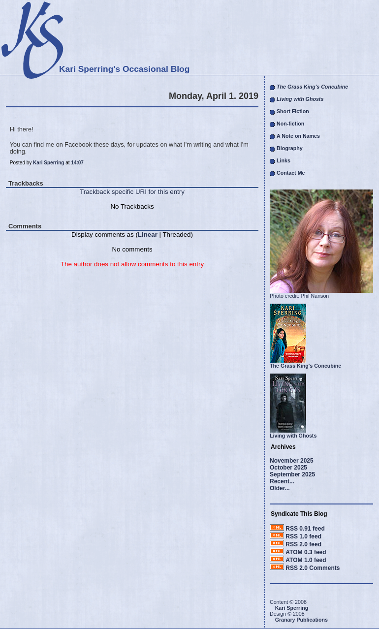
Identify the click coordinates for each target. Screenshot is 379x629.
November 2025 (292, 460)
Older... (280, 488)
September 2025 (292, 474)
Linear (148, 234)
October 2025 (288, 467)
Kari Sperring (48, 162)
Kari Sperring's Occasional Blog (124, 69)
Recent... (282, 481)
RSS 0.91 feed (304, 528)
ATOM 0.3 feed (305, 552)
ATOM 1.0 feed (305, 560)
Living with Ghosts (293, 436)
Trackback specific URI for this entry (132, 191)
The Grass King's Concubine (305, 366)
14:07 (77, 162)
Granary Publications (301, 620)
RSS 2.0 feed (303, 544)
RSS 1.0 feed (303, 536)
